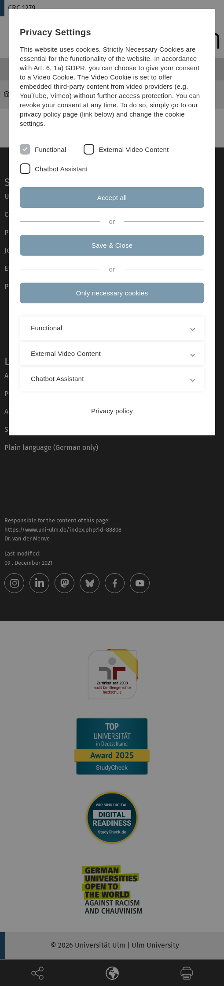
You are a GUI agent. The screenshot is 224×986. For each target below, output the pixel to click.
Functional (50, 149)
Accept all (112, 197)
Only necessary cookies (112, 293)
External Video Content (134, 149)
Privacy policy (112, 411)
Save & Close (112, 245)
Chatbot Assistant (61, 169)
